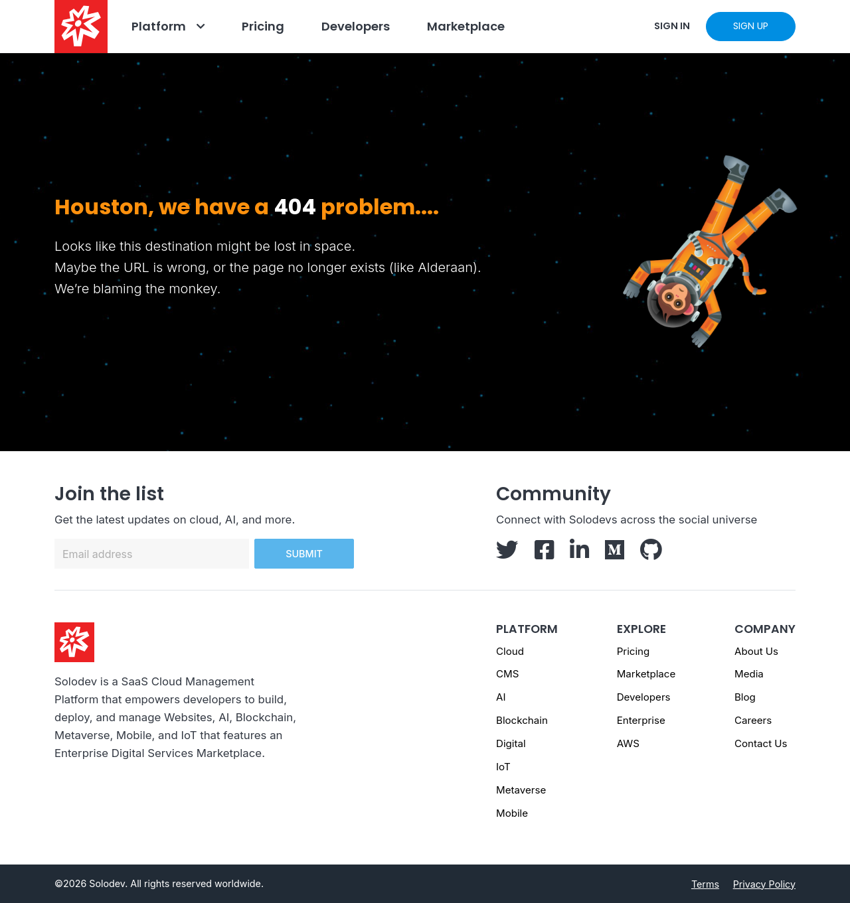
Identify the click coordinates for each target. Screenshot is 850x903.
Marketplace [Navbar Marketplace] (466, 26)
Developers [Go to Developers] (355, 26)
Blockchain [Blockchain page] (522, 720)
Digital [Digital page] (511, 743)
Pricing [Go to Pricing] (263, 26)
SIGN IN (672, 26)
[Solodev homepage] (74, 641)
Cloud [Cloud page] (510, 651)
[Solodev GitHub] (651, 554)
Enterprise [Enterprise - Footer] (641, 720)
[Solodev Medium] (614, 554)
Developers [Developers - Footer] (644, 697)
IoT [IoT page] (503, 766)
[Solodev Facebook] (544, 554)
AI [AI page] (500, 697)
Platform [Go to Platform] (158, 26)
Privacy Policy (764, 884)
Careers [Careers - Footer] (753, 720)
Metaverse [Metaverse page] (521, 790)
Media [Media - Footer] (749, 673)
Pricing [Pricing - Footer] (633, 651)
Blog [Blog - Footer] (745, 697)
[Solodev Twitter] (507, 554)
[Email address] (151, 554)
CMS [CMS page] (507, 673)
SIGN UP (750, 26)
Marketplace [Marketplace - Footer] (646, 673)
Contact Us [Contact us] (761, 743)
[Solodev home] (81, 26)
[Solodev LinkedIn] (579, 554)
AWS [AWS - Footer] (628, 743)
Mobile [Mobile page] (512, 813)
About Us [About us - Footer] (756, 651)
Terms (705, 884)
